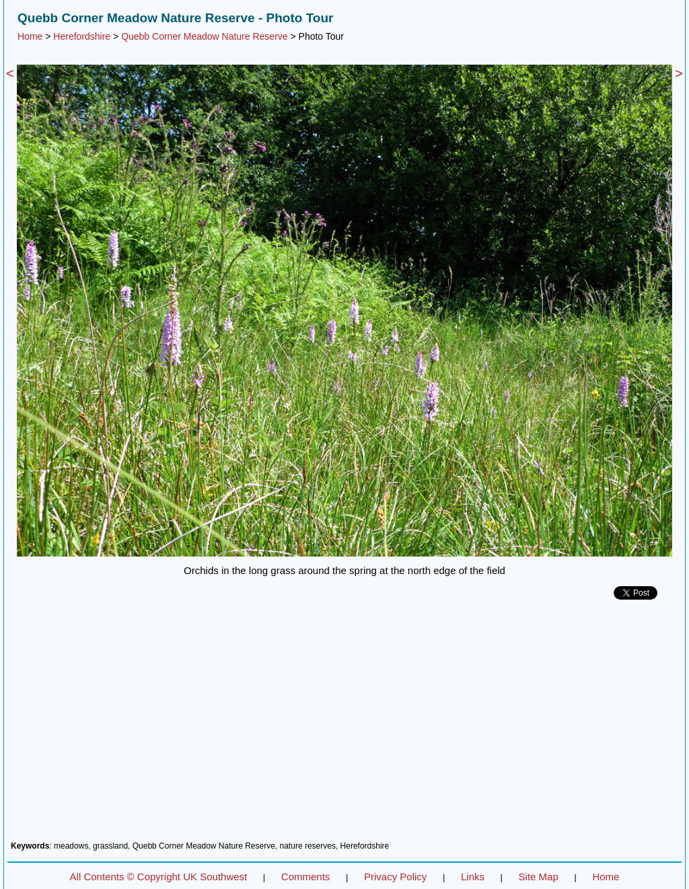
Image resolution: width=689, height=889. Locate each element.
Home (29, 36)
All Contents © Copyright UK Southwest (159, 876)
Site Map (538, 876)
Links (472, 876)
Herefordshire (81, 36)
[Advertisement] (344, 725)
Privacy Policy (395, 876)
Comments (305, 876)
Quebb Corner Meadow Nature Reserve (204, 36)
